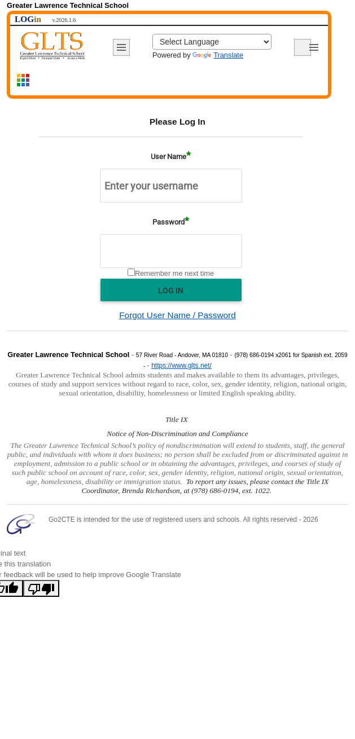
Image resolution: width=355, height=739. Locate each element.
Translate (217, 55)
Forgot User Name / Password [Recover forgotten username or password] (177, 315)
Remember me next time (174, 273)
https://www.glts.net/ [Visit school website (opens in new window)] (181, 366)
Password (168, 222)
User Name (168, 156)
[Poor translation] (41, 588)
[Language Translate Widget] (211, 42)
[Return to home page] (52, 45)
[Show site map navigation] (23, 81)
